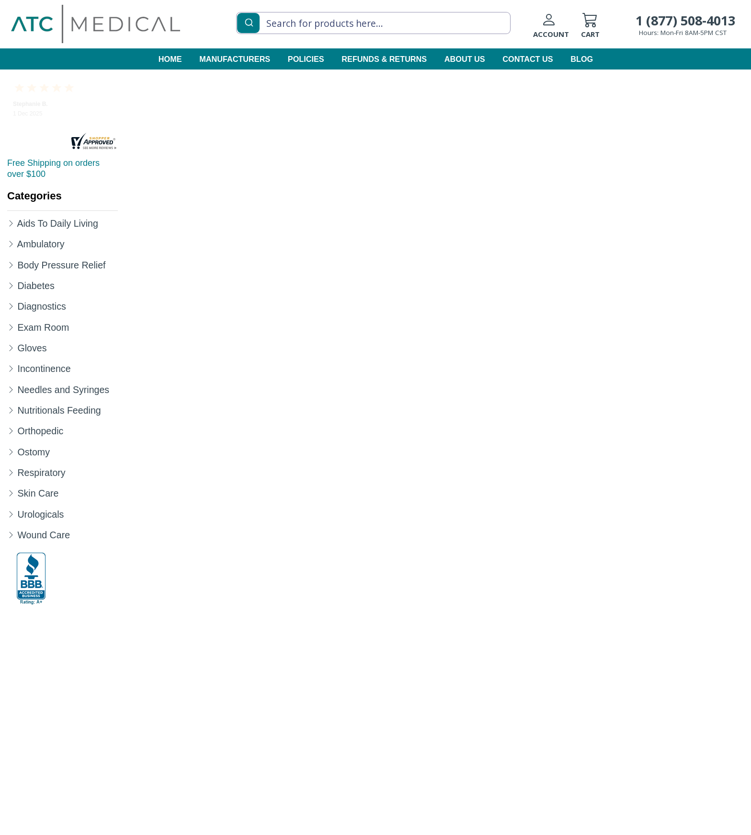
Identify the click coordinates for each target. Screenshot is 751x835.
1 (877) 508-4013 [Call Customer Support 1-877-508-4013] (685, 20)
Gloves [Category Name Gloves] (31, 348)
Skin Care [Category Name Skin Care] (37, 493)
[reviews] (94, 141)
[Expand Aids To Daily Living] (11, 223)
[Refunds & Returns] (384, 59)
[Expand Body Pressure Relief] (11, 264)
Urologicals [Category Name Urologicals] (40, 514)
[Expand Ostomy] (11, 451)
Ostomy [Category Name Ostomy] (33, 452)
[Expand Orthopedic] (11, 430)
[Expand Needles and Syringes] (11, 389)
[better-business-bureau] (31, 578)
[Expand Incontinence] (11, 368)
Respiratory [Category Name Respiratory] (41, 472)
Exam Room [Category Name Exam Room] (43, 327)
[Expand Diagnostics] (11, 306)
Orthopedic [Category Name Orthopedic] (40, 431)
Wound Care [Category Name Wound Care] (43, 535)
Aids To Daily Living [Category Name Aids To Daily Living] (57, 223)
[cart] (605, 29)
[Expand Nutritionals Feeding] (11, 410)
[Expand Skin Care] (11, 493)
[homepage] (96, 23)
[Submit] (248, 22)
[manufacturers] (235, 59)
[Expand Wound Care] (11, 534)
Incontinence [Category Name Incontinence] (43, 368)
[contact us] (528, 59)
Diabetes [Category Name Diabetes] (35, 285)
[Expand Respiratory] (11, 472)
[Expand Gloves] (11, 347)
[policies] (306, 59)
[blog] (581, 59)
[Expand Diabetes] (11, 285)
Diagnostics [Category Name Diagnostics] (41, 306)
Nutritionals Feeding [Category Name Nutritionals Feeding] (59, 410)
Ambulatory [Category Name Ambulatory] (40, 244)
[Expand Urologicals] (11, 514)
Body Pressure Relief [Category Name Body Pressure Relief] (61, 265)
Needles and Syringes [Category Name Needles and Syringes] (63, 389)
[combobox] (373, 23)
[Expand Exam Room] (11, 327)
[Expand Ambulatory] (11, 243)
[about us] (465, 59)
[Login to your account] (557, 29)
